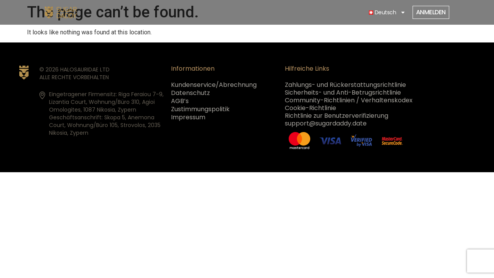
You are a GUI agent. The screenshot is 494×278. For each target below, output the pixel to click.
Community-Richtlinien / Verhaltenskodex (349, 100)
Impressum (188, 117)
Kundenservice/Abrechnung (214, 85)
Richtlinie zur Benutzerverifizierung (336, 115)
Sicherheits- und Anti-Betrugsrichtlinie (343, 92)
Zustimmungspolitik (200, 109)
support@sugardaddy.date (326, 123)
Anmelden (431, 12)
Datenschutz (190, 93)
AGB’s (180, 101)
